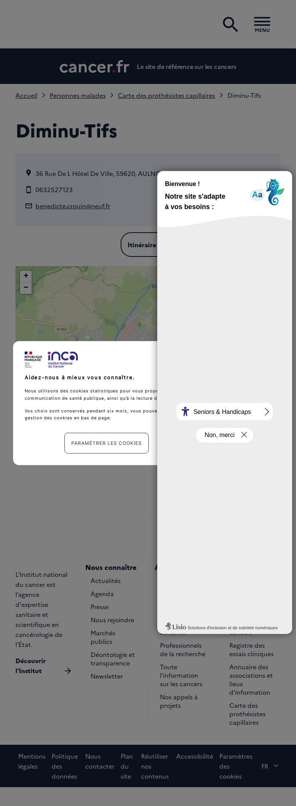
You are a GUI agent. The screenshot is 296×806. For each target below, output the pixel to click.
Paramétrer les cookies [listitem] (106, 443)
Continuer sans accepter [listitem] (237, 355)
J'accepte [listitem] (194, 443)
